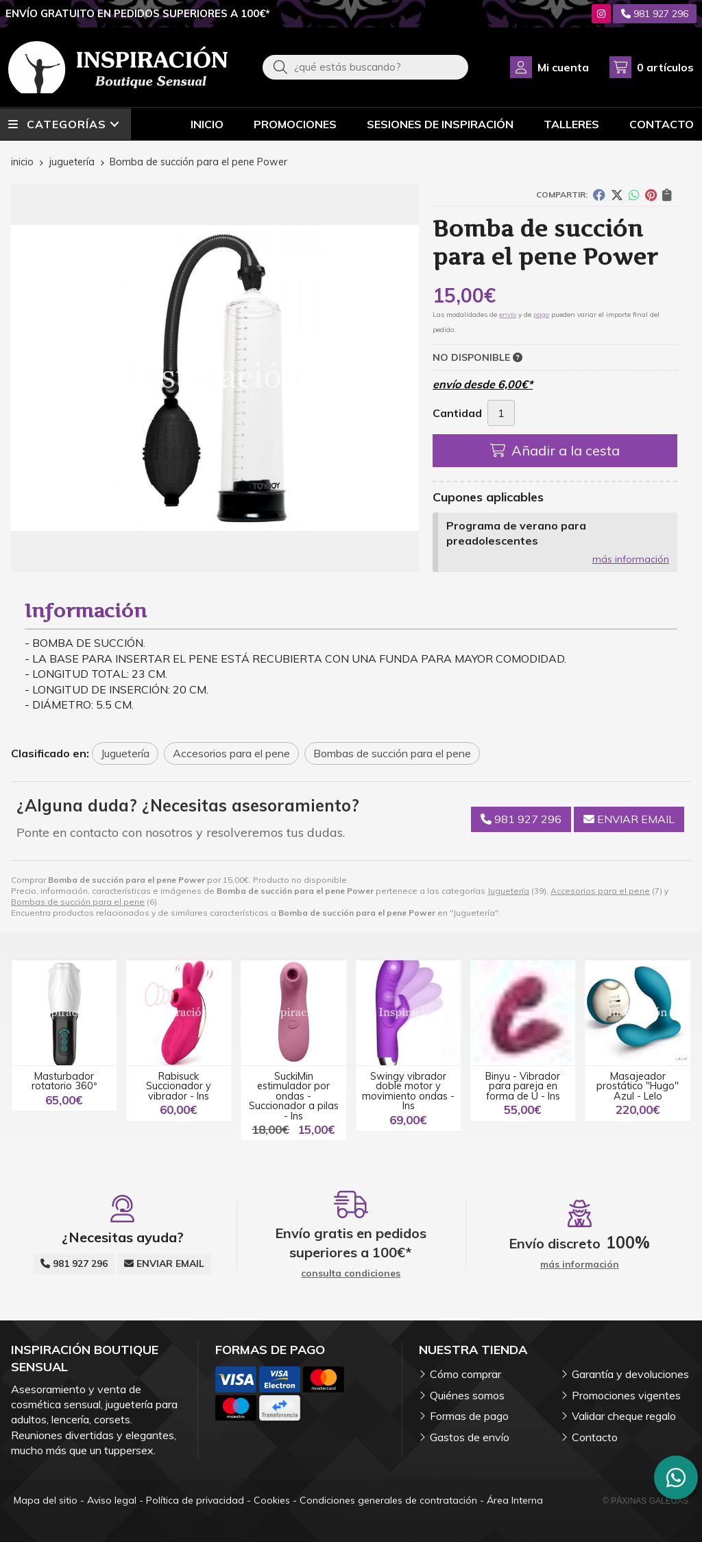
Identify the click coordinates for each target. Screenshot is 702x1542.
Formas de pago (469, 1416)
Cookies (272, 1500)
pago (541, 314)
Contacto (595, 1437)
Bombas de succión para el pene (78, 902)
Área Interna (515, 1500)
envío (507, 314)
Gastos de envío (469, 1437)
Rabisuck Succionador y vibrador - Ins (178, 1086)
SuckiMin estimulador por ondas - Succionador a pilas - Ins (294, 1096)
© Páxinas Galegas (645, 1501)
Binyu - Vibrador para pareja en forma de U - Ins (522, 1086)
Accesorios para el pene (600, 891)
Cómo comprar (465, 1374)
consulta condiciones (350, 1273)
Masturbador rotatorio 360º (64, 1081)
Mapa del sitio (45, 1500)
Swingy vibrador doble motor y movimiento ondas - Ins (408, 1091)
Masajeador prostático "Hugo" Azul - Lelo (637, 1086)
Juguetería (508, 891)
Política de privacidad (195, 1500)
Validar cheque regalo (624, 1416)
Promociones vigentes (626, 1395)
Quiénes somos (467, 1395)
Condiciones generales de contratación (388, 1500)
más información (630, 559)
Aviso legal (111, 1500)
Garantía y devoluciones (630, 1374)
